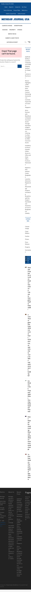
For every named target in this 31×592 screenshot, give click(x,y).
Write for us (24, 10)
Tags (30, 258)
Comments (28, 260)
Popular (26, 259)
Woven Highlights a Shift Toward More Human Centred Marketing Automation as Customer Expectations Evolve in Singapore (28, 94)
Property (12, 29)
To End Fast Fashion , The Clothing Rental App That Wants (29, 467)
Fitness (19, 29)
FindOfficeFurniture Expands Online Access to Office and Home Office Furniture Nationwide (28, 155)
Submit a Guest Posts (11, 13)
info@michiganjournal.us (3, 524)
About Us (11, 7)
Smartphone (18, 25)
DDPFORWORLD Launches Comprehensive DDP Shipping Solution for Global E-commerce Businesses (19, 507)
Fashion (5, 29)
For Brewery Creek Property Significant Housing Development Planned (29, 396)
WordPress (15, 585)
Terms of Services (8, 10)
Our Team (24, 7)
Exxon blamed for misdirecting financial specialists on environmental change (29, 433)
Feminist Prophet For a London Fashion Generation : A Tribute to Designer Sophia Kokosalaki (29, 288)
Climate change (7, 25)
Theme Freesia (9, 585)
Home (6, 7)
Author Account (21, 13)
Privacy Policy (17, 10)
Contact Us (17, 7)
